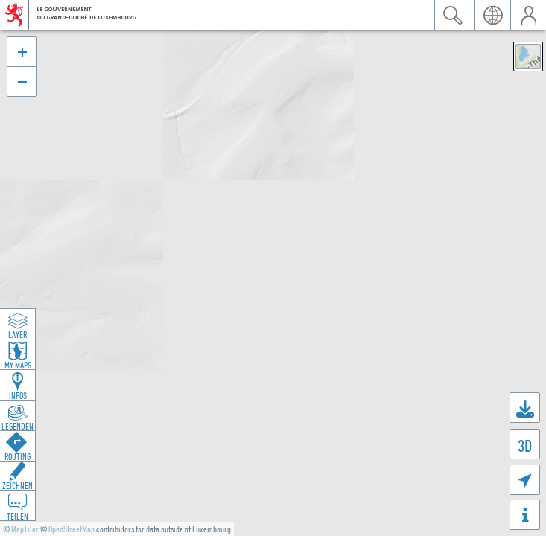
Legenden (17, 426)
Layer (17, 334)
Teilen (17, 516)
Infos (18, 395)
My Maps (17, 365)
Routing (17, 456)
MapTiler (25, 529)
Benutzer (528, 15)
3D (525, 446)
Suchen (452, 15)
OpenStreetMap (71, 529)
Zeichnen (17, 485)
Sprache (492, 15)
